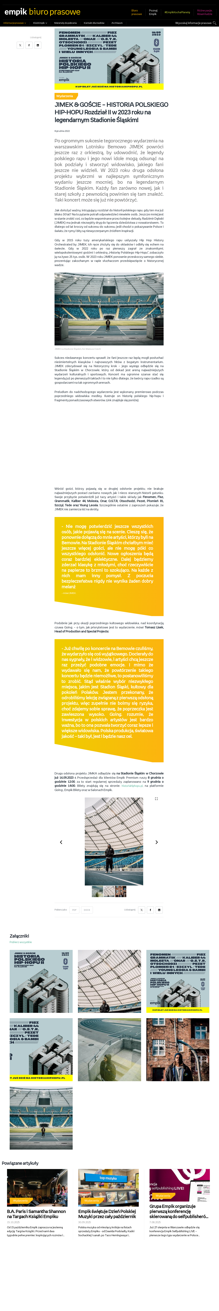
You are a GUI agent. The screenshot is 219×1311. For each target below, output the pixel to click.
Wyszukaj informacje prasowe (193, 23)
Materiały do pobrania (65, 23)
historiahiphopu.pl (131, 786)
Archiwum (117, 23)
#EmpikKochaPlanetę (177, 12)
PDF (74, 910)
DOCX (87, 910)
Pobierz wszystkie (21, 942)
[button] (63, 842)
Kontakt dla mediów (94, 23)
